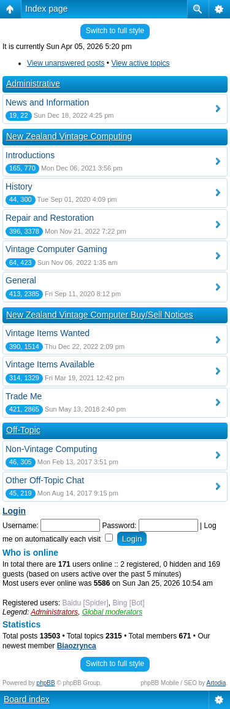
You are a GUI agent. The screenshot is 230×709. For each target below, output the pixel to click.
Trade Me (24, 396)
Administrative (33, 83)
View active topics (140, 63)
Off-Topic (23, 430)
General (21, 280)
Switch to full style (115, 30)
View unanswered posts (66, 63)
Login (14, 511)
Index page (46, 8)
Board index (27, 699)
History (19, 186)
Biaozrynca (76, 646)
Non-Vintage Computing (51, 449)
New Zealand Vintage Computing (69, 136)
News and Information (47, 102)
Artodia (216, 683)
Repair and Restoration (50, 218)
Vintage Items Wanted (48, 333)
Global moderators (112, 612)
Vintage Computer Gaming (56, 249)
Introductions (30, 155)
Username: (20, 525)
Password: (119, 525)
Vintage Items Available (50, 364)
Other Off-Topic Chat (45, 480)
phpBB (46, 683)
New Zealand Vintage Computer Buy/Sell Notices (99, 315)
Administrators (54, 612)
